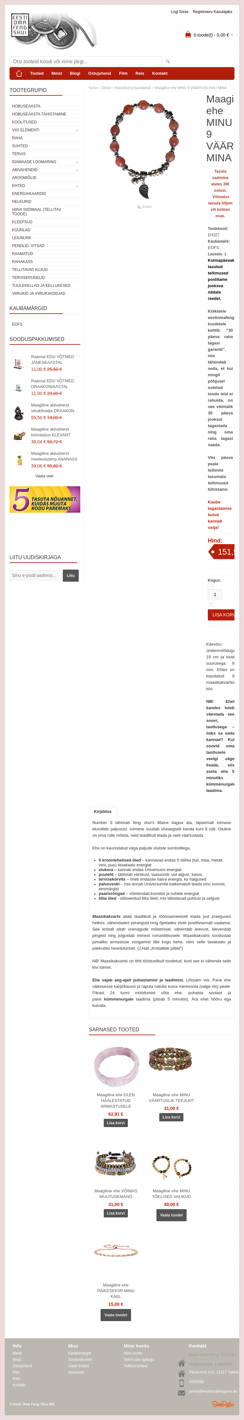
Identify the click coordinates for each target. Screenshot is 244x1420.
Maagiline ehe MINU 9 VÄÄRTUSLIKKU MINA (191, 88)
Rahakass (22, 262)
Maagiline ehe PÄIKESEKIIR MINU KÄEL (116, 1291)
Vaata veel (44, 476)
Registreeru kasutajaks (212, 12)
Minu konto (133, 1353)
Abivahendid (24, 170)
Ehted (18, 186)
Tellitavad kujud (30, 269)
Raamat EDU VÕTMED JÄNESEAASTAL (52, 359)
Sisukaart (76, 1372)
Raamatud (22, 254)
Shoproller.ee (223, 1404)
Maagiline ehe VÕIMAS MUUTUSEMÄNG (115, 1193)
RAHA (17, 138)
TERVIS (19, 154)
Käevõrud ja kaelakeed (133, 88)
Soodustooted (80, 1359)
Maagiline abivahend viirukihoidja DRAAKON (52, 408)
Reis (139, 73)
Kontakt (160, 73)
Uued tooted (78, 1366)
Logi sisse (179, 12)
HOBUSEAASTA (26, 106)
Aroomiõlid (24, 178)
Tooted (36, 73)
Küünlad (21, 230)
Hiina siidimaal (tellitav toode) (36, 211)
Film (123, 73)
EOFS (17, 324)
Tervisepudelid (28, 277)
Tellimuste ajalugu (139, 1359)
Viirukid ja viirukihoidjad (38, 293)
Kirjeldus (103, 811)
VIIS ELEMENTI (25, 130)
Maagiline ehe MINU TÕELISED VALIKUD (171, 1193)
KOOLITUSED (24, 122)
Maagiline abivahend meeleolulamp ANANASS (54, 456)
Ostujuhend (99, 73)
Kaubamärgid (79, 1353)
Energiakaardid (29, 193)
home (93, 88)
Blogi (75, 73)
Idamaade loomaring (34, 162)
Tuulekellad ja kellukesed (41, 285)
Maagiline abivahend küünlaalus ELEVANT (50, 432)
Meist (56, 73)
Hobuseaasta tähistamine (39, 114)
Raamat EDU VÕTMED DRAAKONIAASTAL (52, 383)
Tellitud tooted (135, 1366)
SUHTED (20, 146)
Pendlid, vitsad (28, 246)
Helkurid (21, 201)
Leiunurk (21, 238)
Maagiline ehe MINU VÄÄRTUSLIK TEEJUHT (171, 1097)
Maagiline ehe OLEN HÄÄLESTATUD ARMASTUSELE (116, 1100)
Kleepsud (22, 222)
